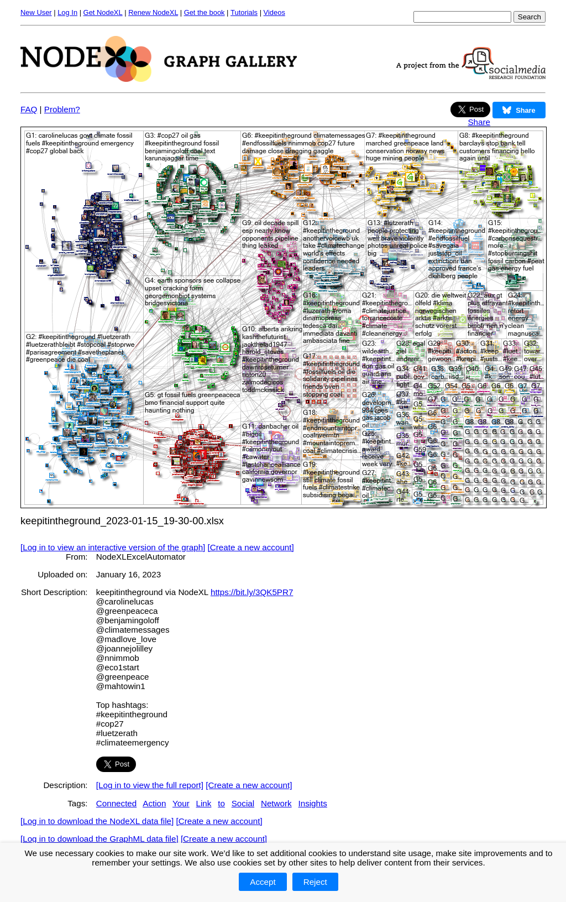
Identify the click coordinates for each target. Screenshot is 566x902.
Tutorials (244, 12)
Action (154, 803)
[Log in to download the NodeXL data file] (97, 821)
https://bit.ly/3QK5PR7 (252, 592)
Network (276, 803)
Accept (262, 882)
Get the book (204, 12)
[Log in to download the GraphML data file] (99, 838)
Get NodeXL (103, 12)
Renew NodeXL (153, 12)
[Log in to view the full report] (149, 785)
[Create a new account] (251, 547)
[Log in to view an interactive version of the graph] (112, 547)
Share (479, 122)
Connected (116, 803)
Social (243, 803)
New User (36, 12)
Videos (274, 12)
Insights (312, 803)
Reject (315, 882)
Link (204, 803)
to (221, 803)
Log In (67, 12)
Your (181, 803)
